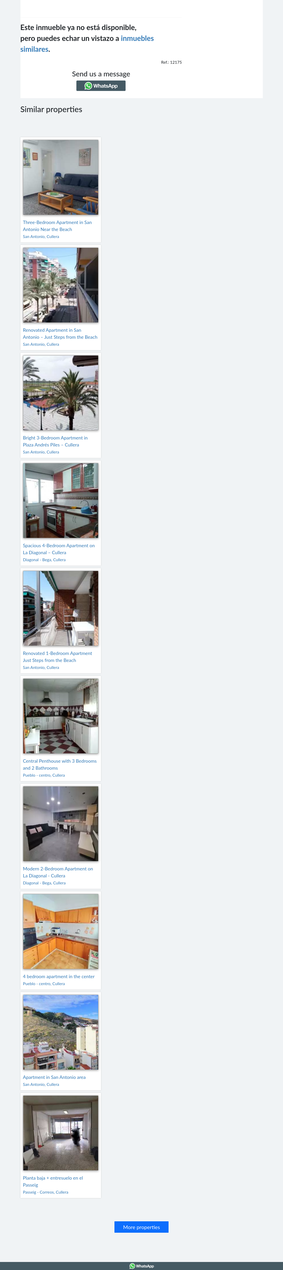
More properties (141, 1227)
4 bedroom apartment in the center (59, 976)
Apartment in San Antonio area (54, 1077)
